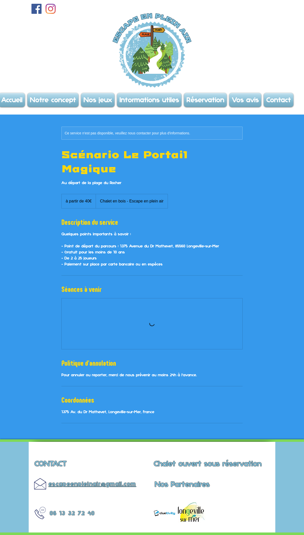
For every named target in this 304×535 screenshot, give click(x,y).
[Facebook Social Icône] (36, 9)
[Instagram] (51, 9)
